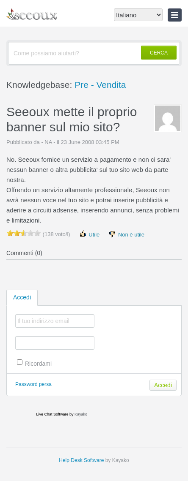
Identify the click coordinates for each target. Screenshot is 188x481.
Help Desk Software (81, 460)
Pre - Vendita (100, 85)
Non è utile (126, 234)
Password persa (33, 384)
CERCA (159, 53)
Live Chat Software (52, 414)
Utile (89, 234)
